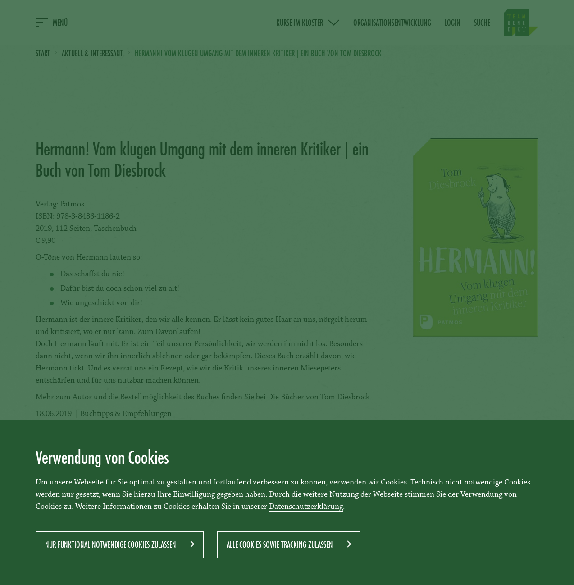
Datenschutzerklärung (306, 507)
